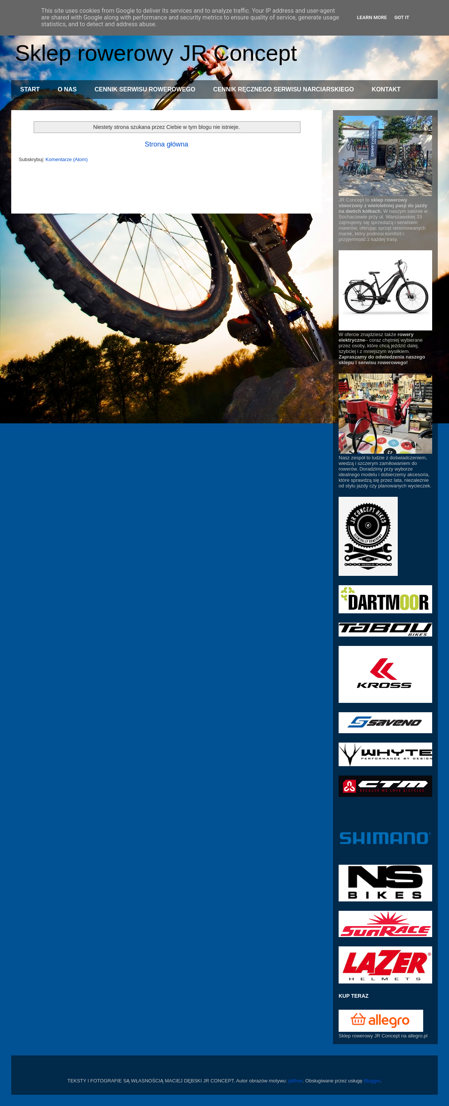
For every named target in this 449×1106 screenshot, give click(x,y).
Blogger (372, 1081)
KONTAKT (386, 89)
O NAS (67, 89)
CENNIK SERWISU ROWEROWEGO (145, 89)
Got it (401, 17)
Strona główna (166, 144)
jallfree (295, 1081)
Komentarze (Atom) (67, 159)
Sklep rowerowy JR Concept (156, 53)
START (30, 89)
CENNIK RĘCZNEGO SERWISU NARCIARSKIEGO (283, 89)
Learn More (372, 17)
